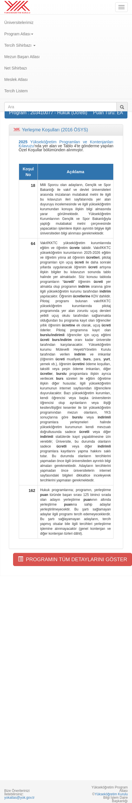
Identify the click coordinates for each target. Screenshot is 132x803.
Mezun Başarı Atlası (22, 56)
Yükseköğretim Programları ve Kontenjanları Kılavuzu (66, 144)
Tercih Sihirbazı (20, 45)
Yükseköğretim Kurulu (111, 794)
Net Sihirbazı (15, 68)
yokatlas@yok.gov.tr (19, 798)
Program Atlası (18, 34)
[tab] (66, 129)
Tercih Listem (16, 91)
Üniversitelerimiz (19, 22)
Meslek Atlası (16, 79)
